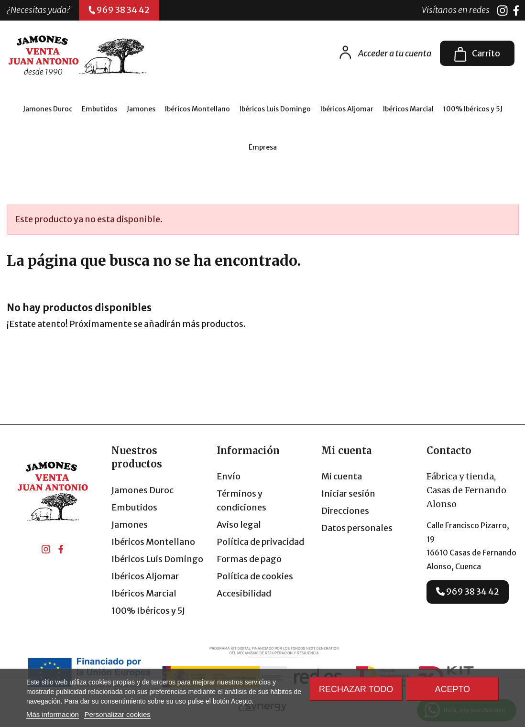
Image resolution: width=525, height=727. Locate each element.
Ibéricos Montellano (153, 541)
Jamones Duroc (142, 490)
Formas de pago (249, 558)
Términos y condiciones (241, 500)
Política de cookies (255, 576)
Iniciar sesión (348, 493)
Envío (229, 476)
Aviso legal (239, 524)
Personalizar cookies (117, 714)
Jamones (129, 524)
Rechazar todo (356, 689)
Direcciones (345, 510)
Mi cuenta (341, 476)
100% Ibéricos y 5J (148, 610)
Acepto (452, 689)
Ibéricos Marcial (143, 593)
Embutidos (134, 507)
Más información (52, 714)
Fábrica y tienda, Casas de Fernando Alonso (466, 490)
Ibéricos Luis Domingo (157, 558)
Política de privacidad (260, 541)
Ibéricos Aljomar (145, 576)
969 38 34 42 (467, 591)
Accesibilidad (244, 593)
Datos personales (357, 527)
